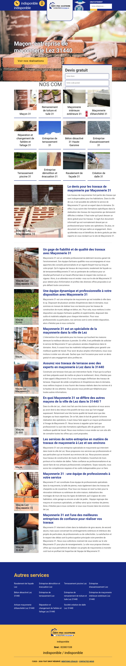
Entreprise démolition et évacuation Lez (49, 585)
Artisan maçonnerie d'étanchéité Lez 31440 (24, 606)
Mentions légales (69, 661)
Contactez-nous (86, 661)
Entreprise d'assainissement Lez (98, 585)
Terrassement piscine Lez (75, 583)
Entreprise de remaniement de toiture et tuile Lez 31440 (75, 595)
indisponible (26, 3)
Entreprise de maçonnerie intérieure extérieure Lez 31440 (100, 595)
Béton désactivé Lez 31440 (23, 594)
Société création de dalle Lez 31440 (75, 606)
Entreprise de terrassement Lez (46, 594)
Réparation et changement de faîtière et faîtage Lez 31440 (50, 608)
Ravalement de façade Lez (24, 585)
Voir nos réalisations (31, 60)
